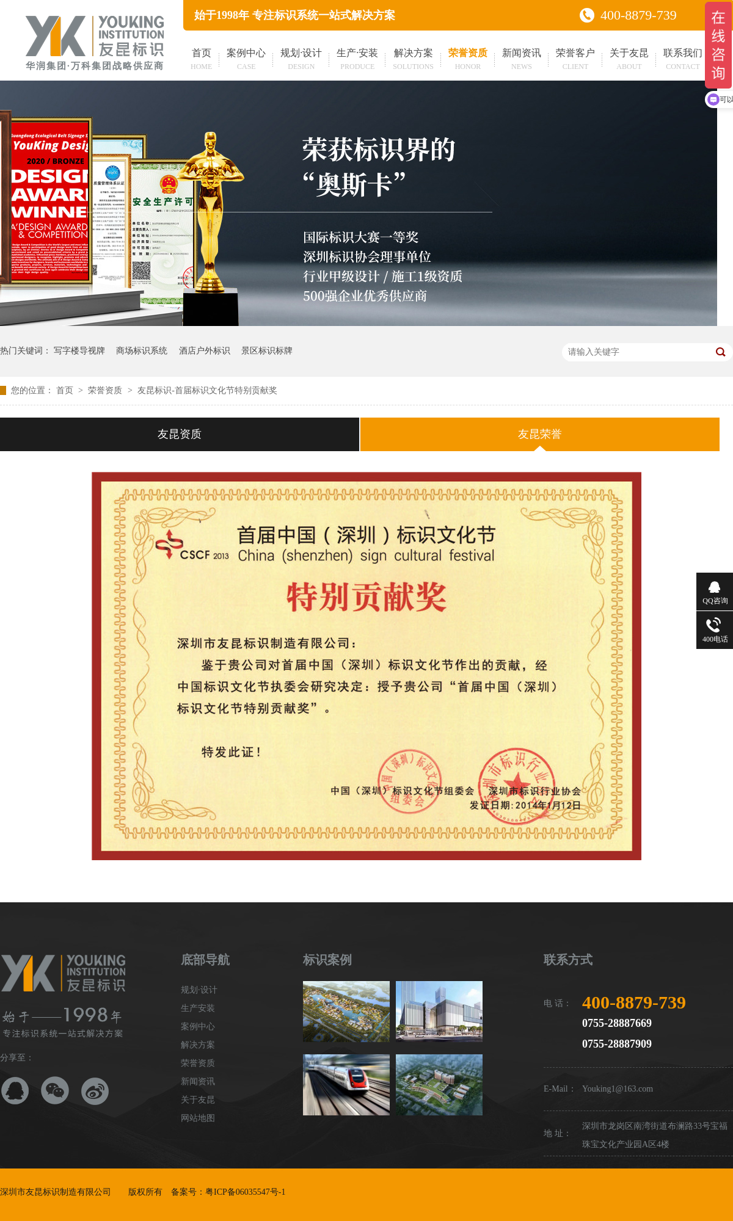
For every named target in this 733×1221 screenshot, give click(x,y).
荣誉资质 (467, 60)
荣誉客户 (575, 60)
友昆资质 (180, 434)
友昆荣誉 (540, 434)
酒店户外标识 (204, 350)
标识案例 (327, 959)
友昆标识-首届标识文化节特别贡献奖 (207, 390)
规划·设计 (301, 60)
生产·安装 (357, 60)
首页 (201, 60)
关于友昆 (629, 60)
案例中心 (246, 60)
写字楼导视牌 (79, 350)
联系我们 (682, 60)
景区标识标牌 (267, 350)
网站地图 (198, 1118)
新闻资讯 (521, 60)
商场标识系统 (141, 350)
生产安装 (198, 1008)
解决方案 (413, 60)
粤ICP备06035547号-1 (245, 1192)
